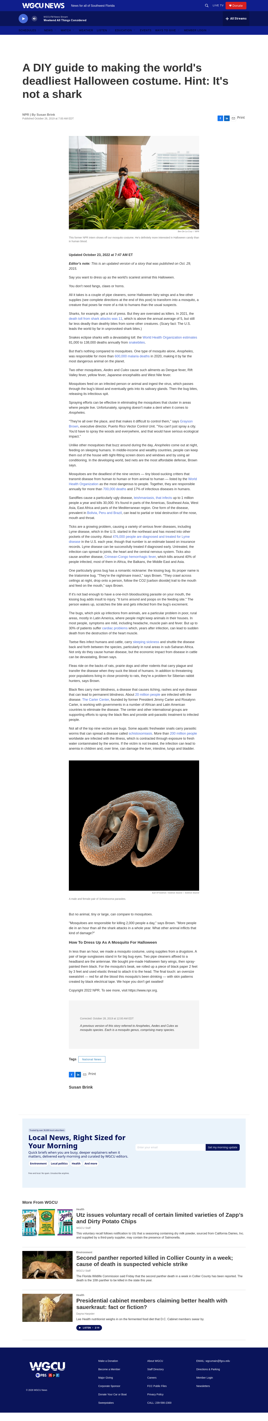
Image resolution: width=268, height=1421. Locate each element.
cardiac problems (115, 636)
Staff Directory (155, 1377)
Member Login (195, 38)
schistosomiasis (140, 742)
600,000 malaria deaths (132, 364)
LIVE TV (219, 9)
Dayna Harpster (85, 1322)
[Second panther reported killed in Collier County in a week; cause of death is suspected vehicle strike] (47, 1273)
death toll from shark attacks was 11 (95, 327)
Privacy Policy (155, 1402)
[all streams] (236, 27)
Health (80, 1217)
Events (145, 38)
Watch (66, 38)
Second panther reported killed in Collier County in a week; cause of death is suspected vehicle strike (154, 1269)
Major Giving (105, 1386)
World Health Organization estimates (170, 346)
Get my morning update (222, 1155)
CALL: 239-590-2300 (159, 1411)
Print (241, 126)
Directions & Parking (208, 1377)
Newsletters (203, 1394)
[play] (23, 27)
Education (123, 38)
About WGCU (155, 1369)
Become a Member (109, 1377)
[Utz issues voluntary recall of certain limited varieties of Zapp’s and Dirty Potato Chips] (47, 1230)
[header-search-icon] (208, 9)
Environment (84, 1260)
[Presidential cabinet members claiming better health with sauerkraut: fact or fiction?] (47, 1316)
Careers (152, 1386)
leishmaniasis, (144, 506)
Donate (240, 10)
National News (91, 1067)
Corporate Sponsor (109, 1394)
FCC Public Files (157, 1394)
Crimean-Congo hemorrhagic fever (130, 565)
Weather (86, 38)
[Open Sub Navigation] (39, 38)
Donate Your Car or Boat (112, 1402)
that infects (164, 506)
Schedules (27, 38)
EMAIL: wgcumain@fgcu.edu (213, 1369)
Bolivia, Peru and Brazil (104, 521)
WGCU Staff (83, 1236)
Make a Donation (108, 1369)
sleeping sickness (146, 650)
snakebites (137, 351)
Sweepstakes (106, 1411)
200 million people (183, 742)
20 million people (147, 703)
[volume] (34, 27)
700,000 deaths (114, 497)
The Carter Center (95, 708)
